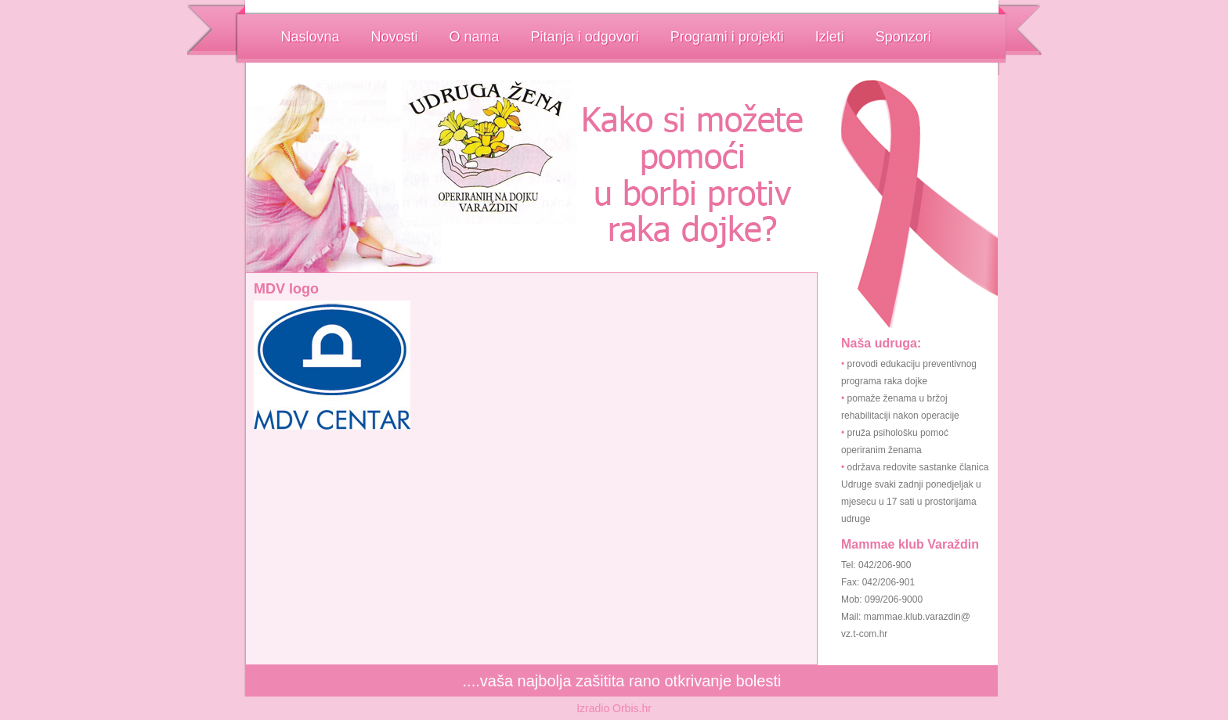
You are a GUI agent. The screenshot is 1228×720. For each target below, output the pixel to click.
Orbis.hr (632, 708)
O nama (475, 37)
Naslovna (310, 37)
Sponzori (903, 37)
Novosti (394, 37)
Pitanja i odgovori (585, 37)
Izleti (829, 37)
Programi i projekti (727, 37)
